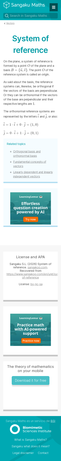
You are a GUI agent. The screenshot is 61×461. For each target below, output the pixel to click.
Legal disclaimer (23, 453)
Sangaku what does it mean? (31, 446)
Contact (43, 453)
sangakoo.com (37, 267)
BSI (53, 421)
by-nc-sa (36, 284)
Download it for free (30, 380)
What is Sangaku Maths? (30, 439)
